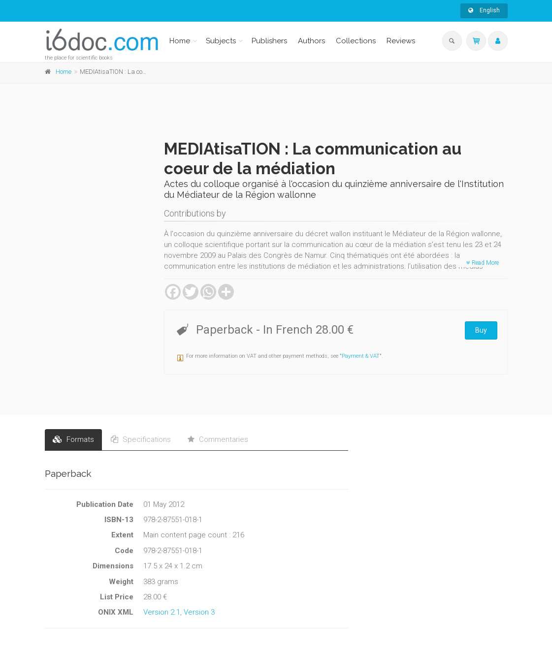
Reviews (401, 40)
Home (179, 40)
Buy (481, 330)
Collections (356, 40)
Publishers (269, 40)
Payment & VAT (361, 356)
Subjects (221, 40)
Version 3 (199, 612)
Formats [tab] (73, 439)
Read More (482, 262)
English (484, 10)
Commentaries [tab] (218, 439)
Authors (311, 40)
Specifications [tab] (141, 439)
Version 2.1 (161, 612)
